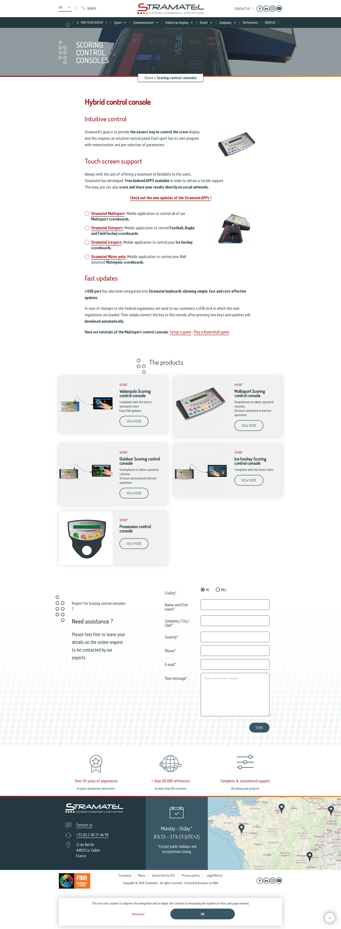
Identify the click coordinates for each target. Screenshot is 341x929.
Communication (146, 22)
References (250, 22)
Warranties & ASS (163, 875)
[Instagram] (272, 8)
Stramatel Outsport (107, 228)
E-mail (170, 664)
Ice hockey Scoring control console (250, 461)
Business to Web (208, 883)
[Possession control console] (86, 564)
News (141, 875)
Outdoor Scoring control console (139, 461)
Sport (120, 22)
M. (207, 590)
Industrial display (179, 22)
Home (149, 78)
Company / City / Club (177, 622)
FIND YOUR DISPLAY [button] (94, 22)
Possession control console (135, 529)
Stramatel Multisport (108, 213)
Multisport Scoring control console (249, 393)
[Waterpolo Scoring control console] (86, 428)
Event (206, 22)
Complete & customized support (245, 781)
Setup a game (180, 332)
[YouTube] (279, 8)
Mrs (223, 590)
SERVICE (270, 22)
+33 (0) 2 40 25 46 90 (92, 835)
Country (171, 636)
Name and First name (176, 606)
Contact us (242, 8)
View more (134, 421)
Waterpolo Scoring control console (135, 393)
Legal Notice (214, 875)
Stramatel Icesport (106, 242)
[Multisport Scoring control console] (201, 428)
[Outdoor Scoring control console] (86, 496)
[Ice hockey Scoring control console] (201, 496)
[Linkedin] (266, 8)
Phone (170, 650)
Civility (171, 592)
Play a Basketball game (211, 332)
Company (228, 22)
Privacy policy (191, 875)
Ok (203, 914)
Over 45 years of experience (96, 781)
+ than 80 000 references (170, 781)
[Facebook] (260, 8)
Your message (176, 677)
